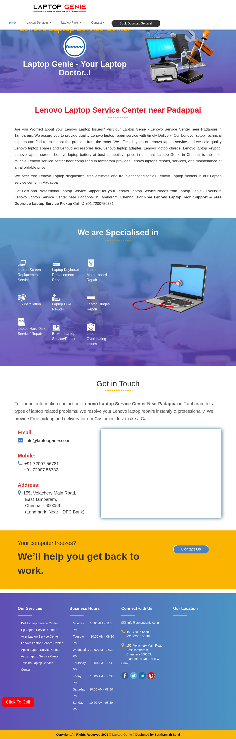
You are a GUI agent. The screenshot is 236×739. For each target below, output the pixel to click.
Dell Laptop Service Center (39, 623)
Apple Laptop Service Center (41, 649)
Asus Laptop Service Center (40, 656)
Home (12, 23)
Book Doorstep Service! (136, 23)
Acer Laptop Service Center (40, 636)
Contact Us (191, 549)
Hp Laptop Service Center (39, 630)
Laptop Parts (71, 22)
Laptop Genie (122, 734)
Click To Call (18, 702)
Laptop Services (38, 22)
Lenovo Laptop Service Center (42, 643)
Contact (97, 22)
